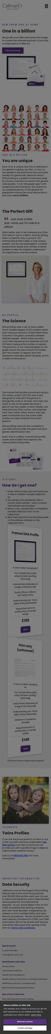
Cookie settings (25, 1028)
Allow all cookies (25, 1021)
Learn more (36, 1015)
